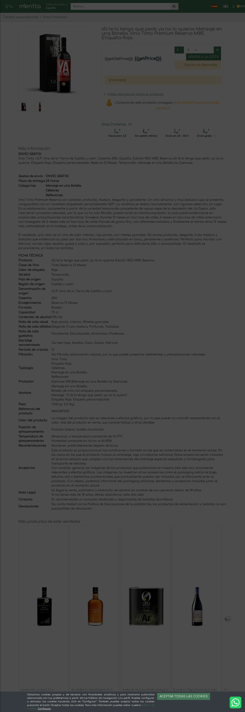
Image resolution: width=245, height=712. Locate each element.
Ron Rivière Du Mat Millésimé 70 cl (92, 689)
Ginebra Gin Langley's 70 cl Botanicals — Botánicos (37, 691)
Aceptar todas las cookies (184, 696)
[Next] (227, 619)
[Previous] (22, 619)
